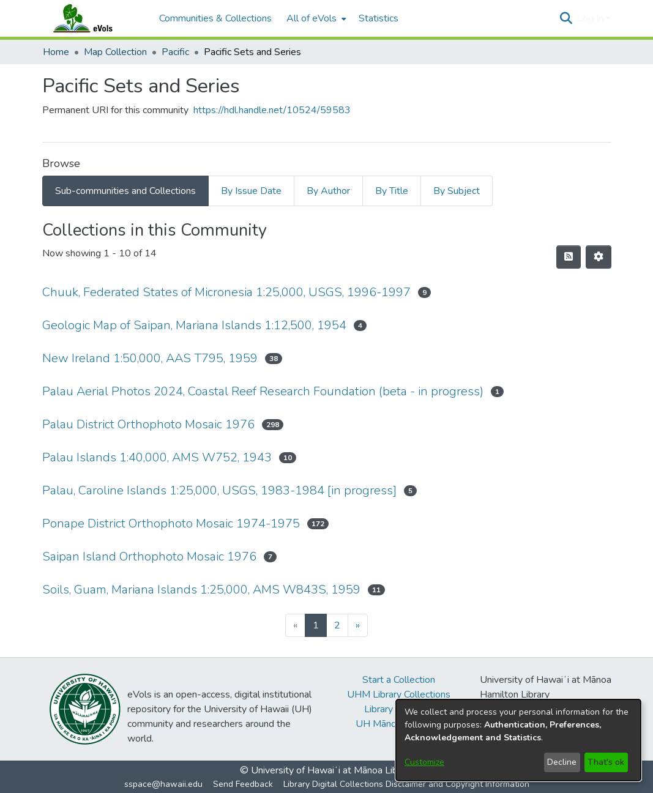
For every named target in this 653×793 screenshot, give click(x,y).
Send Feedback (243, 784)
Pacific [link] (175, 52)
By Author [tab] (328, 191)
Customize (424, 762)
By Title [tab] (391, 191)
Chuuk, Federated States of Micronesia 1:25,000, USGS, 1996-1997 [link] (226, 292)
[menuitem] (315, 18)
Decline (562, 762)
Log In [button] (591, 18)
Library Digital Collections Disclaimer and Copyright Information (406, 784)
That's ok (606, 762)
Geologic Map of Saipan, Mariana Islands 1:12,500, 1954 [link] (194, 325)
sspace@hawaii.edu (163, 784)
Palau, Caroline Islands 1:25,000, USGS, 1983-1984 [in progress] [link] (219, 490)
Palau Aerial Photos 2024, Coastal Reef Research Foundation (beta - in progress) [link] (262, 391)
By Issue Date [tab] (251, 191)
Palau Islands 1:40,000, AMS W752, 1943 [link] (157, 457)
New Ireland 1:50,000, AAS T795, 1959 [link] (150, 358)
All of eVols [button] (311, 18)
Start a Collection (398, 680)
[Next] (358, 625)
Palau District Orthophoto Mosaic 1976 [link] (148, 424)
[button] (566, 18)
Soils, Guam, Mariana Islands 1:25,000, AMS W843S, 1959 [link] (201, 589)
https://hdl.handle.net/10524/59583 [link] (272, 110)
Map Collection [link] (115, 52)
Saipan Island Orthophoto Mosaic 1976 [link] (149, 556)
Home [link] (56, 52)
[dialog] (518, 740)
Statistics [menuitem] (378, 18)
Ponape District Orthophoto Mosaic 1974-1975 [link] (171, 523)
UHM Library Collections (398, 694)
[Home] (94, 18)
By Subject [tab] (456, 191)
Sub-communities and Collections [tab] (125, 191)
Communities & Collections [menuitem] (215, 18)
